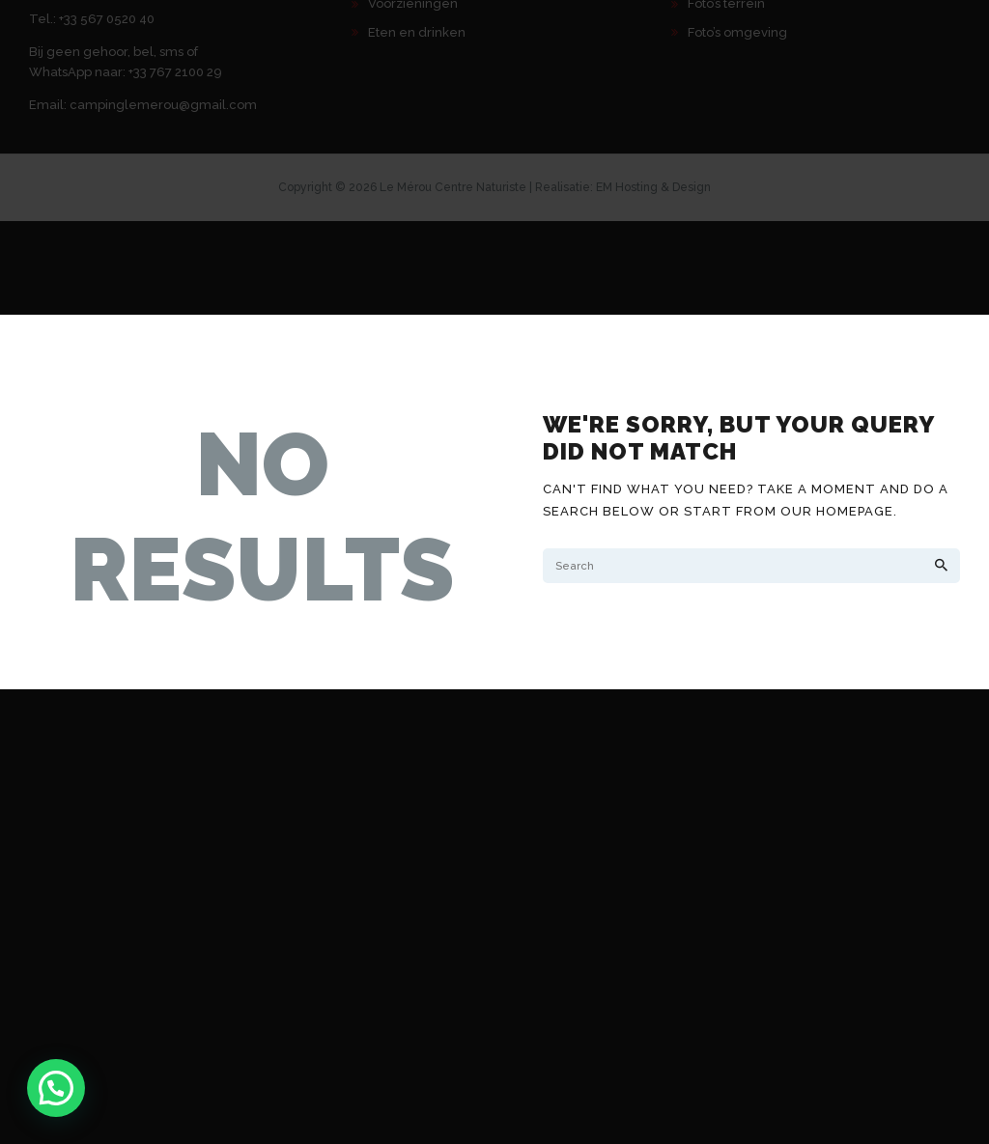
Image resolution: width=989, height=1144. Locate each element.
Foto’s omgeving (737, 32)
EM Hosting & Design (653, 187)
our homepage (836, 511)
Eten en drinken (417, 32)
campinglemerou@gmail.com (163, 105)
